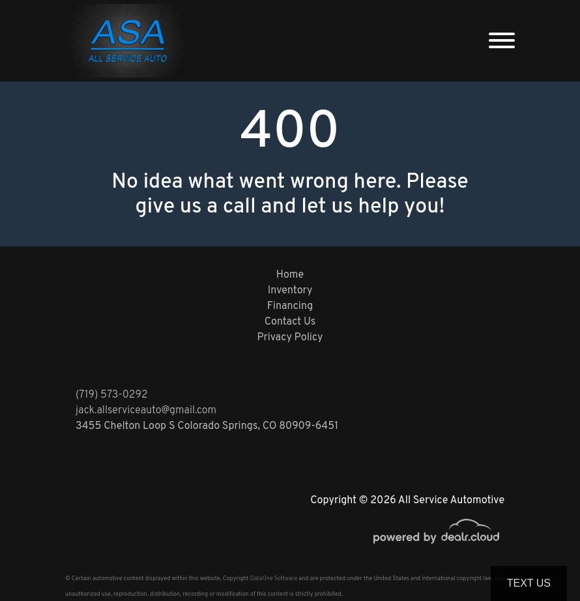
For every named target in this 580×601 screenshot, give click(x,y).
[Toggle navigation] (502, 40)
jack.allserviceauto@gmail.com (146, 410)
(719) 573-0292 (112, 395)
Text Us (529, 583)
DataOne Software (273, 578)
